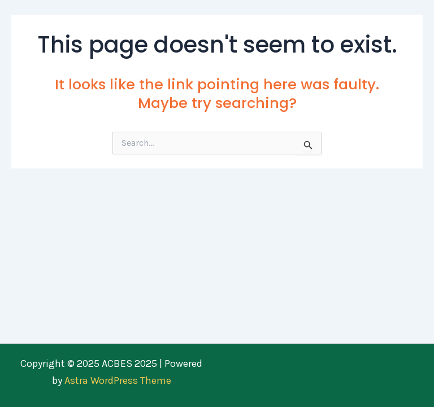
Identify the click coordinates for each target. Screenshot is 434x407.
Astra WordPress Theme (117, 380)
